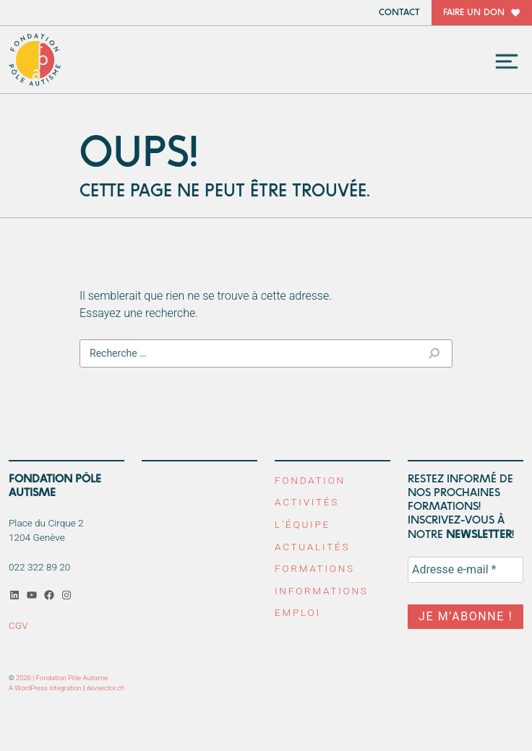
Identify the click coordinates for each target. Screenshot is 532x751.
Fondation (310, 480)
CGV (18, 625)
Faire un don (474, 12)
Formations (315, 568)
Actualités (312, 546)
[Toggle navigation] (507, 61)
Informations (322, 590)
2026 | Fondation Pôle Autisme (62, 678)
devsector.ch (106, 688)
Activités (307, 502)
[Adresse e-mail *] (465, 570)
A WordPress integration (45, 688)
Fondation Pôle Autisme (35, 60)
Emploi (298, 612)
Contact (399, 12)
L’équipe (302, 524)
